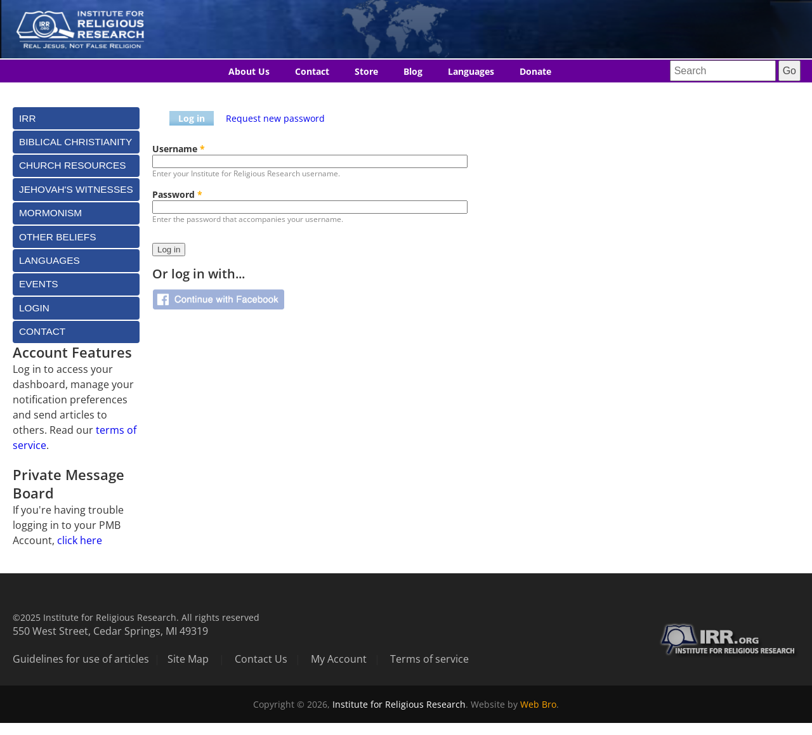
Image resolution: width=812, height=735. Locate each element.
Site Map (188, 659)
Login (34, 307)
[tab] (76, 118)
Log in (191, 118)
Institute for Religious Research (399, 704)
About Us (249, 71)
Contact (312, 71)
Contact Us (261, 659)
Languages (471, 71)
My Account (339, 659)
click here (79, 540)
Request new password (275, 118)
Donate (535, 71)
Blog (412, 71)
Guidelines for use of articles (81, 659)
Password (177, 194)
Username (178, 149)
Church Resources (72, 165)
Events (38, 283)
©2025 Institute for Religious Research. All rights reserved (136, 617)
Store (366, 71)
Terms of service (429, 659)
